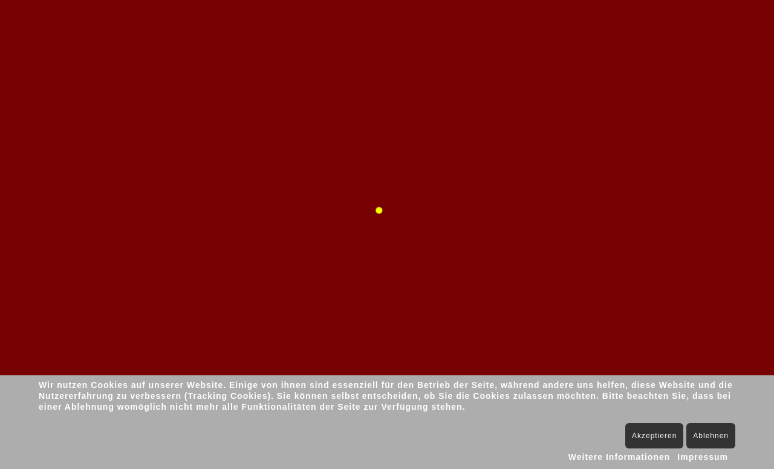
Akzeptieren (654, 436)
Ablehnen (711, 436)
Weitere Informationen (619, 457)
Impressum (702, 457)
